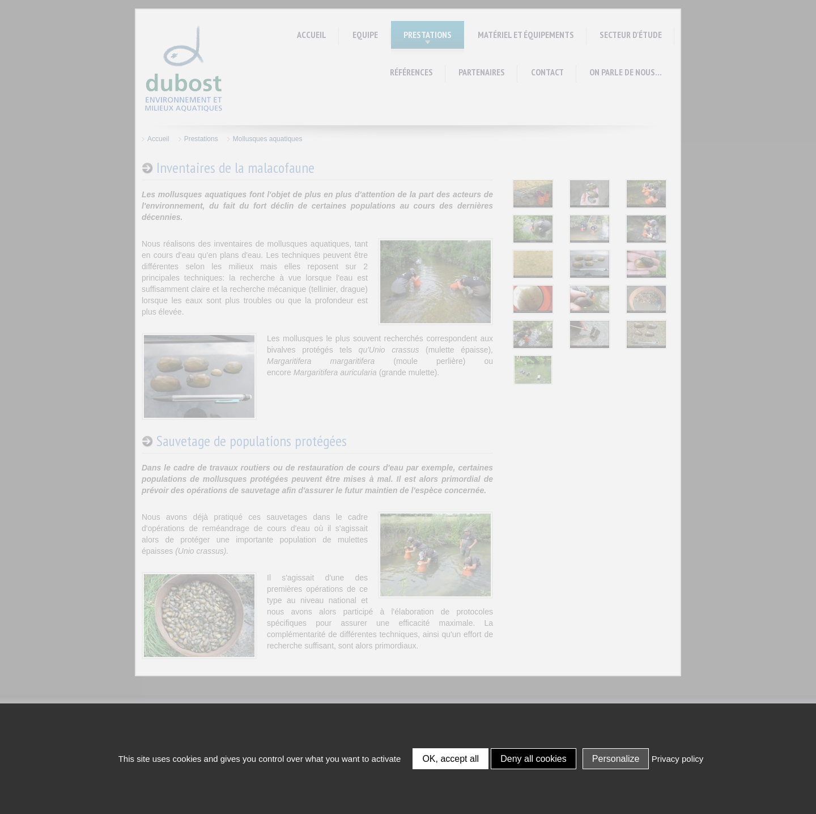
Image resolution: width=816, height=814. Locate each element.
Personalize (616, 759)
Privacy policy (678, 759)
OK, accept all (450, 759)
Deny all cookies (533, 759)
